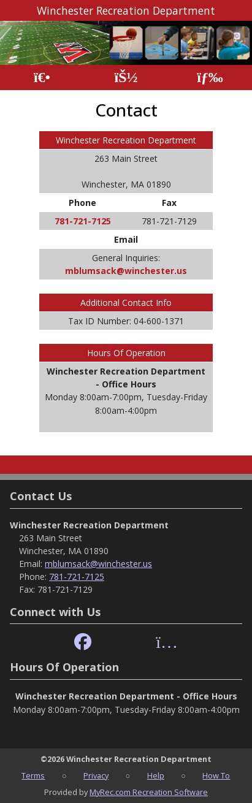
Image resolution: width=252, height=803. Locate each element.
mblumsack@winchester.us (126, 270)
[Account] (125, 77)
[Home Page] (42, 77)
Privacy (96, 775)
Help (155, 775)
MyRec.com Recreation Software (149, 791)
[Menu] (210, 77)
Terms (33, 775)
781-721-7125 (83, 221)
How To (216, 775)
